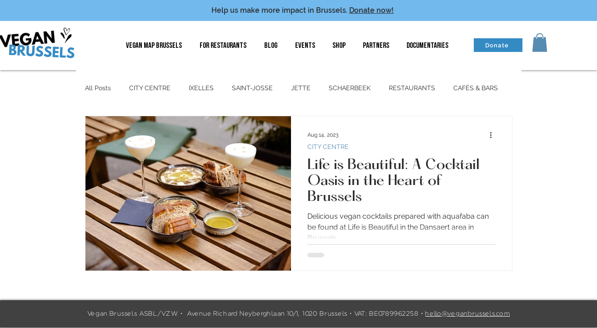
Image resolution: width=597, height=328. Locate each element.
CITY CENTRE (150, 88)
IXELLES (201, 88)
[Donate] (498, 45)
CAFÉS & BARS (475, 88)
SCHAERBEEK (350, 88)
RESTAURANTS (412, 88)
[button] (539, 42)
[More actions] (494, 134)
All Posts (98, 88)
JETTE (301, 88)
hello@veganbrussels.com (467, 314)
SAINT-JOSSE (252, 88)
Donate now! (371, 10)
